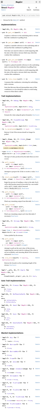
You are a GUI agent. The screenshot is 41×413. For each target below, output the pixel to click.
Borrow (13, 344)
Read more (36, 115)
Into (15, 362)
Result (7, 112)
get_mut (11, 42)
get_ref (11, 32)
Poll (8, 168)
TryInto (16, 390)
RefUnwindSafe (19, 294)
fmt (6, 110)
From (12, 358)
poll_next (9, 239)
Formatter (25, 110)
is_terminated (10, 129)
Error (9, 151)
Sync (15, 314)
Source (3, 10)
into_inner (12, 79)
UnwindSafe (17, 323)
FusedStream (19, 120)
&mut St (31, 42)
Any (11, 337)
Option (13, 245)
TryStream (20, 397)
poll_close (9, 205)
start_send (9, 177)
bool (27, 129)
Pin (25, 60)
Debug (16, 101)
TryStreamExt (15, 404)
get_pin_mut (13, 60)
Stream (16, 221)
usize (25, 258)
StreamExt (14, 376)
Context (17, 166)
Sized (16, 341)
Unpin (22, 270)
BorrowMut (14, 351)
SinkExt (19, 369)
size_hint (9, 258)
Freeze (16, 285)
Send (15, 305)
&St (25, 32)
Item (8, 230)
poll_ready (9, 162)
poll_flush (9, 192)
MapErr (19, 2)
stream (11, 5)
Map (6, 106)
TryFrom (16, 383)
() (18, 168)
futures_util (5, 5)
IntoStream (11, 106)
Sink (22, 139)
